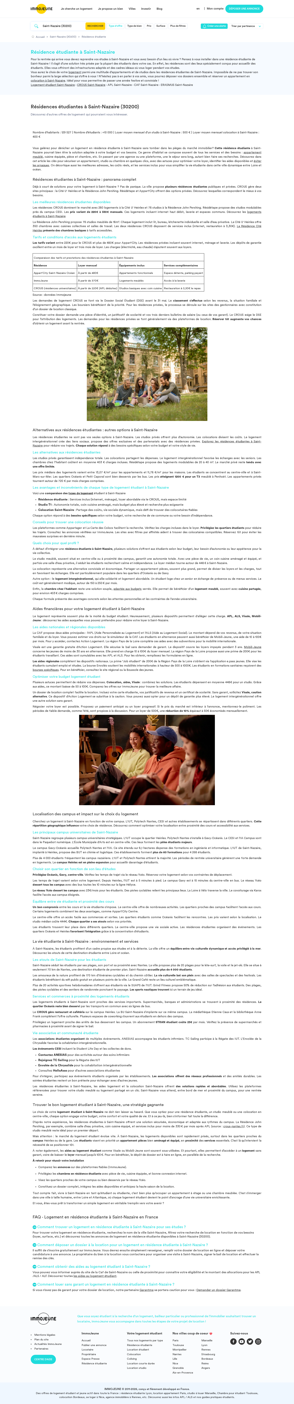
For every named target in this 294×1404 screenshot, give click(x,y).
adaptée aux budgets (127, 589)
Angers (205, 1368)
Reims (205, 1363)
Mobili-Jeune (252, 647)
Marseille (206, 1340)
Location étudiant (138, 1349)
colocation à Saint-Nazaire (48, 80)
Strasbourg (208, 1354)
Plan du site (41, 1339)
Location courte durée (141, 1363)
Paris (175, 1340)
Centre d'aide (43, 1359)
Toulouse (178, 1345)
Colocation (134, 1354)
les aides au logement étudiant (95, 1276)
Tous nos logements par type (145, 1340)
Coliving (132, 1358)
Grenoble (178, 1368)
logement (74, 72)
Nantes (177, 1354)
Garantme (147, 1290)
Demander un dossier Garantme (218, 1290)
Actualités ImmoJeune (48, 1344)
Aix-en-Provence (182, 1372)
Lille (174, 1358)
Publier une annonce (94, 1345)
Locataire (87, 1349)
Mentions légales (44, 1334)
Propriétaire (89, 1354)
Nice (175, 1363)
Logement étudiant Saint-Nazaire (53, 85)
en (198, 8)
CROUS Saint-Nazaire (91, 85)
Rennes (206, 1349)
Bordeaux (207, 1358)
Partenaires (41, 1348)
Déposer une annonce (244, 8)
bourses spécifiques (46, 670)
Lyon (204, 1345)
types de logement (80, 493)
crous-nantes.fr (233, 1126)
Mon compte (215, 8)
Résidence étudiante (94, 1363)
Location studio (136, 1368)
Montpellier (179, 1349)
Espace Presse (91, 1358)
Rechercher (95, 26)
